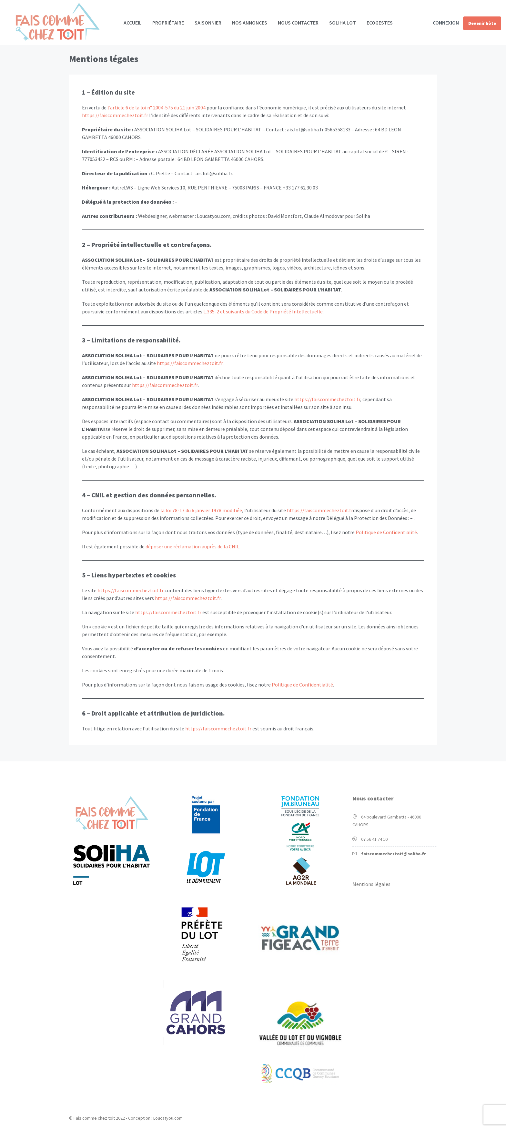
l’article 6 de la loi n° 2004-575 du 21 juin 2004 (156, 107)
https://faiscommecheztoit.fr (115, 115)
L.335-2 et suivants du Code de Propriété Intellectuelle (263, 311)
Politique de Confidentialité (386, 532)
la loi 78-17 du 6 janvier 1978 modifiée (201, 510)
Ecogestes (380, 22)
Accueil (133, 22)
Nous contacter (298, 22)
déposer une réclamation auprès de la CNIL (192, 546)
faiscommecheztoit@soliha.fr (393, 854)
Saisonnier (208, 22)
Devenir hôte (482, 23)
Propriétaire (168, 22)
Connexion (446, 22)
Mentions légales (371, 884)
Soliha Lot (342, 22)
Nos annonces (249, 22)
